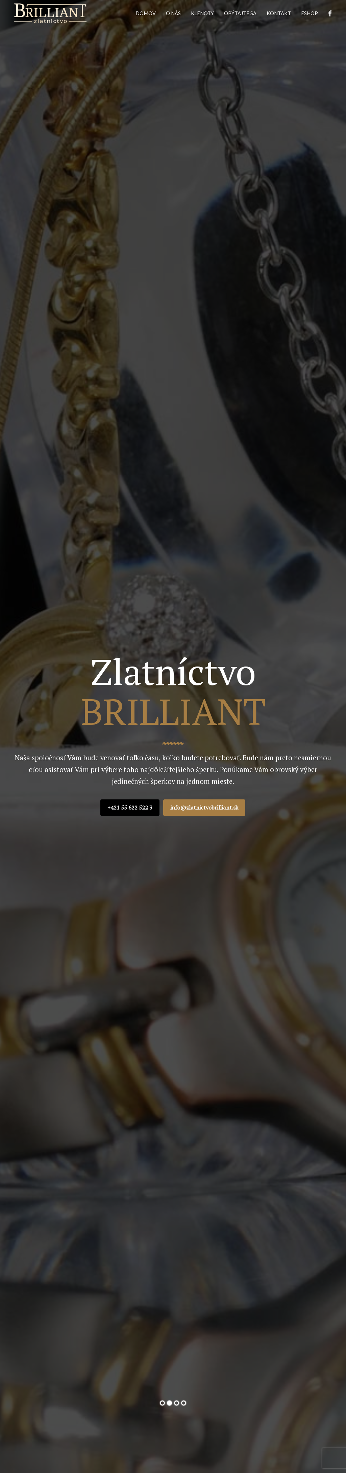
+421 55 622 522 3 (129, 807)
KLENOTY (202, 13)
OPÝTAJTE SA (240, 13)
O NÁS (173, 13)
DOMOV (145, 13)
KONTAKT (279, 13)
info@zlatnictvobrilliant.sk (204, 807)
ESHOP (309, 13)
